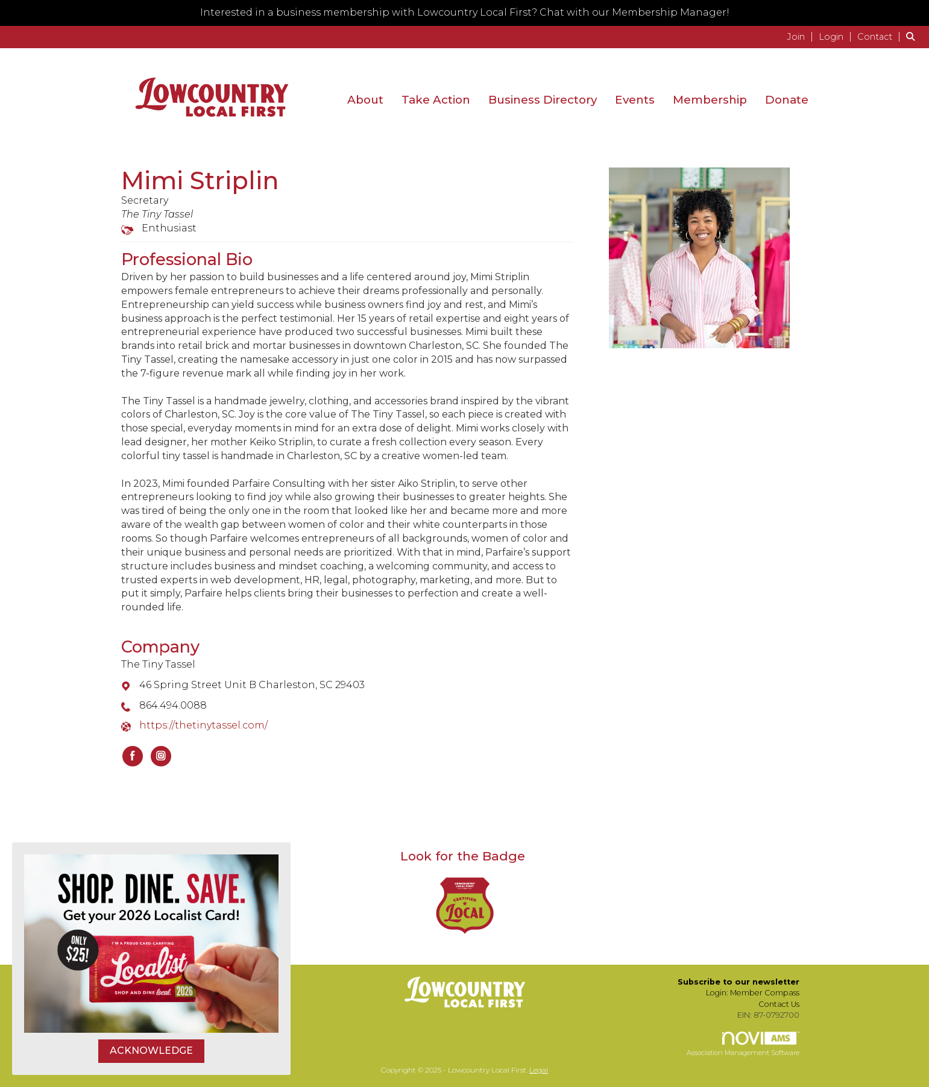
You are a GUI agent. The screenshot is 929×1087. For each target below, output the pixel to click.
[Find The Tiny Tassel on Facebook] (132, 756)
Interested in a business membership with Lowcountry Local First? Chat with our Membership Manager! (464, 12)
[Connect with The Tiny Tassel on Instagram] (161, 756)
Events (635, 100)
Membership (710, 100)
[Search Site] (913, 36)
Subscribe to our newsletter (738, 981)
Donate (786, 100)
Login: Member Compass (752, 992)
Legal (538, 1069)
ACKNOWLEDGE (151, 1050)
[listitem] (801, 36)
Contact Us (778, 1004)
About (365, 100)
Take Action (436, 100)
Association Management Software (743, 1044)
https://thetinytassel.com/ (203, 725)
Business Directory (542, 100)
